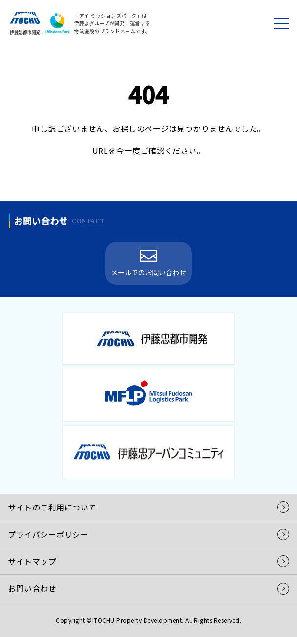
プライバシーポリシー (48, 534)
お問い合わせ (32, 588)
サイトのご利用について (52, 507)
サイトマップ (32, 561)
